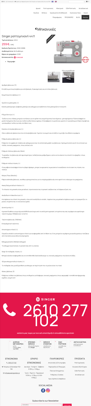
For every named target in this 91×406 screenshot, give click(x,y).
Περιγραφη (11, 62)
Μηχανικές (46, 29)
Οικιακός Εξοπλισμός (79, 367)
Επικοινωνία (9, 1)
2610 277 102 (45, 315)
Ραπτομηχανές (80, 363)
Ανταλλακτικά (79, 375)
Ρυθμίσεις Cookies (57, 375)
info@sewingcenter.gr (12, 373)
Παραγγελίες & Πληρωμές (57, 367)
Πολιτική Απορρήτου (57, 371)
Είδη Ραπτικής (80, 371)
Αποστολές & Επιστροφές (57, 363)
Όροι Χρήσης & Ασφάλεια (56, 379)
